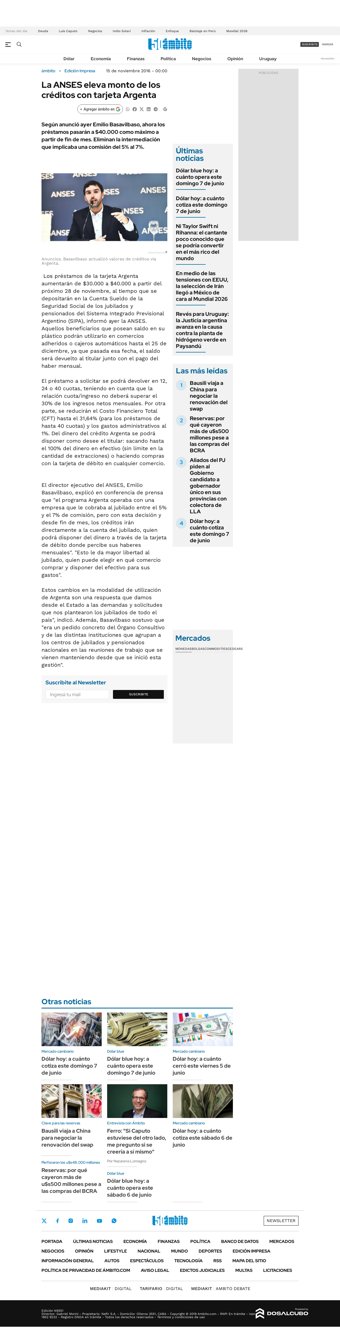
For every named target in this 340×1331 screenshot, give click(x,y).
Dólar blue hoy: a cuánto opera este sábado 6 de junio (130, 1187)
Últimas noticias (93, 1241)
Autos (111, 1261)
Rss (217, 1261)
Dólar (69, 59)
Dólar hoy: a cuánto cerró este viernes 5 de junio (202, 1065)
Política (168, 59)
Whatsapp (114, 1220)
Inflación (148, 31)
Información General (67, 1261)
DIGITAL (111, 1288)
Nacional (149, 1251)
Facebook (57, 1220)
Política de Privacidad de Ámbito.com (85, 1270)
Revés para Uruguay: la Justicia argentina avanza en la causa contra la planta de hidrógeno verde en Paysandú (202, 330)
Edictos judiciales (202, 1270)
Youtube (99, 1221)
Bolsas (198, 649)
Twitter (44, 1221)
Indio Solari (122, 31)
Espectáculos (147, 1261)
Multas (243, 1270)
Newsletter (328, 58)
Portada (51, 1241)
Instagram (70, 1220)
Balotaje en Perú (203, 31)
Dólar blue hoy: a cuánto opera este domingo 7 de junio (200, 177)
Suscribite (138, 694)
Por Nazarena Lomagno (126, 1161)
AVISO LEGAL (155, 1270)
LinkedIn (84, 1220)
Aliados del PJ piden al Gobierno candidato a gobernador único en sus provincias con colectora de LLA (208, 486)
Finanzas (136, 59)
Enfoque (172, 31)
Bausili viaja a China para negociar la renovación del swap (209, 396)
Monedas (183, 649)
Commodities (216, 649)
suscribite (310, 44)
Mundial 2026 (236, 31)
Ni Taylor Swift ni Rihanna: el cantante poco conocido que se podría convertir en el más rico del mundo (201, 242)
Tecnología (188, 1261)
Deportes (210, 1251)
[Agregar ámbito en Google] (100, 109)
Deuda (43, 31)
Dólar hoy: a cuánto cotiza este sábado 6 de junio (202, 1137)
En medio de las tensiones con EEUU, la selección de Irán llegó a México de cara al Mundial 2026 (202, 286)
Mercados (281, 1241)
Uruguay (268, 59)
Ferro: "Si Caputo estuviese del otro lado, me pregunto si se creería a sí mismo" (136, 1141)
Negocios (95, 31)
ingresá (327, 44)
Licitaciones (277, 1270)
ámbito (48, 71)
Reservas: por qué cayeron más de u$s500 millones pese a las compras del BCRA (209, 434)
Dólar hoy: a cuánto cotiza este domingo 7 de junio (201, 205)
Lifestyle (115, 1251)
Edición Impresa (251, 1251)
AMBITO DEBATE (220, 1288)
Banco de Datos (240, 1241)
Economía (101, 59)
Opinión (235, 59)
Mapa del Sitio (249, 1261)
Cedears (235, 649)
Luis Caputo (68, 31)
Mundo (179, 1251)
